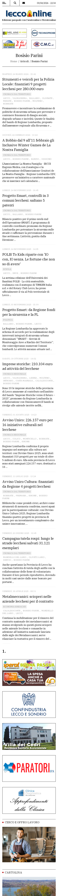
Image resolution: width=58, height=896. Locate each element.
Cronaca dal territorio (17, 94)
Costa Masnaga (24, 380)
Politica (8, 320)
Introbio (8, 380)
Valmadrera (20, 98)
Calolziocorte (44, 380)
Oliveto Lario (37, 557)
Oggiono (46, 159)
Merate (7, 101)
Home (13, 61)
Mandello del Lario (14, 557)
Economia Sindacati (14, 606)
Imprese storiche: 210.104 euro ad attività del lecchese (27, 366)
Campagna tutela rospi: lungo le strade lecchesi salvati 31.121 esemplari (28, 543)
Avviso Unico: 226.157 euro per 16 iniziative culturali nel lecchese (27, 425)
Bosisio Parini (22, 101)
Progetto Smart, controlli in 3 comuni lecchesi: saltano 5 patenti (25, 200)
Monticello (30, 438)
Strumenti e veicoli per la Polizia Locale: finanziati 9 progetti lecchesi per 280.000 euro (28, 84)
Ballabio (34, 98)
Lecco (6, 98)
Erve (15, 273)
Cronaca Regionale (14, 374)
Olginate (47, 98)
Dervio (7, 560)
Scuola (7, 269)
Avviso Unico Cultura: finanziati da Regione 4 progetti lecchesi (28, 484)
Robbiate (8, 103)
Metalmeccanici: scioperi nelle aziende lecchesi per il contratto (27, 598)
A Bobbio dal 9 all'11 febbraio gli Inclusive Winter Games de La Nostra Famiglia (28, 145)
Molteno (37, 101)
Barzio (35, 159)
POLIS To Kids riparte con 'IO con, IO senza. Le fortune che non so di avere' (28, 259)
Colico (16, 438)
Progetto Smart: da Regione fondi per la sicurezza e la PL (28, 312)
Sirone (26, 441)
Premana (21, 495)
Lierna (33, 378)
